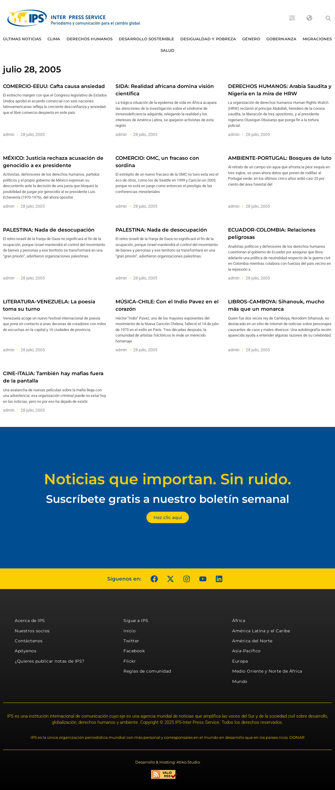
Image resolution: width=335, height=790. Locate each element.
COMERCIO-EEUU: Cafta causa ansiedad (54, 86)
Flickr (129, 661)
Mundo (239, 681)
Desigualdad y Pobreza (208, 38)
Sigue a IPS (135, 620)
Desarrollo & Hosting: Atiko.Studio (167, 762)
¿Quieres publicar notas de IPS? (50, 661)
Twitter (131, 640)
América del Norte (252, 640)
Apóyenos (25, 650)
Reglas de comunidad (147, 671)
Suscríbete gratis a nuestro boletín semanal (167, 498)
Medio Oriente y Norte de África (267, 671)
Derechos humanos (90, 38)
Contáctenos (29, 640)
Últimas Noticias (22, 38)
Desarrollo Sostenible (146, 38)
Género (251, 38)
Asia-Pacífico (246, 650)
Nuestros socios (32, 630)
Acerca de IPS (30, 620)
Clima (53, 38)
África (238, 620)
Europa (240, 661)
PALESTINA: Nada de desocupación (49, 230)
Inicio (129, 630)
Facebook (134, 650)
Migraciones (317, 38)
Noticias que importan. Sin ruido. (167, 479)
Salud (168, 50)
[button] (328, 18)
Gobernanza (281, 38)
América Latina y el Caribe (261, 630)
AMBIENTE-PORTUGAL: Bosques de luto (279, 158)
